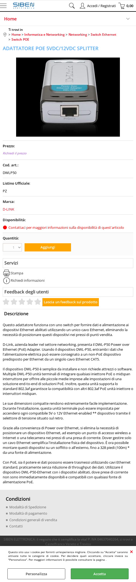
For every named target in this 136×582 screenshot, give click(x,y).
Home (10, 19)
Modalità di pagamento (28, 513)
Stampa (17, 273)
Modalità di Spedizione (27, 507)
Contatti (16, 526)
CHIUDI (131, 551)
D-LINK (8, 209)
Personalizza (36, 573)
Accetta (99, 573)
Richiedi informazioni (28, 280)
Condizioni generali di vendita (33, 519)
